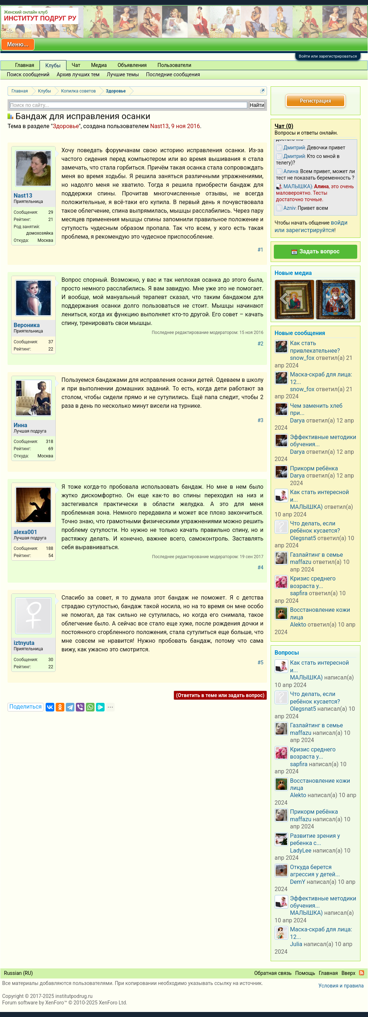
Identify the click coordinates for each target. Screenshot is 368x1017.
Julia (296, 944)
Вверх (348, 973)
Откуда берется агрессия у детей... (315, 871)
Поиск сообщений (28, 74)
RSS (361, 972)
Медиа (99, 65)
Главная (24, 65)
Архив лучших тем (78, 74)
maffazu (300, 562)
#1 (261, 250)
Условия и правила (341, 986)
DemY (297, 881)
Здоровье (66, 126)
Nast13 (159, 126)
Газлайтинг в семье (316, 554)
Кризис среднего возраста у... (313, 582)
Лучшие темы (123, 74)
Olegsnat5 (303, 538)
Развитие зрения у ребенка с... (315, 839)
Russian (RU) (18, 973)
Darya (297, 420)
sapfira (299, 593)
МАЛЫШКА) (306, 506)
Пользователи (174, 65)
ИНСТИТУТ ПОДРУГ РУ (40, 18)
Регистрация (315, 100)
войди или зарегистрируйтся (311, 226)
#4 (261, 567)
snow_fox (302, 357)
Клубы (52, 65)
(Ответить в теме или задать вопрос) (220, 695)
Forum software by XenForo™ (64, 1002)
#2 (261, 344)
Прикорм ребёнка (314, 468)
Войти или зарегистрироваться (328, 56)
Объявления (132, 65)
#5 (261, 662)
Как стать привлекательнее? (315, 347)
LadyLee (301, 850)
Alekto (298, 624)
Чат (76, 65)
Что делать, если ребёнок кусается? (315, 527)
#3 (261, 420)
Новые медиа (293, 273)
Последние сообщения (173, 74)
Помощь (305, 973)
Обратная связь (272, 973)
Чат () (284, 126)
